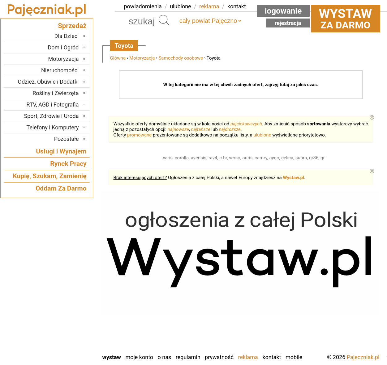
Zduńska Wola (63, 348)
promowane (139, 135)
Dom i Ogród (63, 47)
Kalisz (72, 273)
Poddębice (66, 298)
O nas (164, 357)
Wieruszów (66, 340)
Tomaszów (66, 315)
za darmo (345, 18)
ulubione (180, 6)
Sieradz (70, 306)
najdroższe (230, 129)
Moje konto (139, 357)
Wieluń (70, 331)
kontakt (236, 6)
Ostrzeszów (65, 281)
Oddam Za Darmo (61, 188)
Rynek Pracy (68, 163)
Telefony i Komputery (53, 127)
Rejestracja (288, 23)
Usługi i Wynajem (61, 151)
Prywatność (219, 357)
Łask (73, 256)
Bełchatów (67, 248)
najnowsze (178, 129)
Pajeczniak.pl (363, 357)
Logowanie (283, 10)
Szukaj (164, 20)
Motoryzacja (142, 58)
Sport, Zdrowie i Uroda (51, 116)
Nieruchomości (60, 70)
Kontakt (271, 357)
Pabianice (68, 290)
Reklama (248, 357)
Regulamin (188, 357)
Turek (72, 323)
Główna (118, 58)
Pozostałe (66, 139)
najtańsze (200, 129)
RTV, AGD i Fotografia (52, 104)
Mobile (294, 357)
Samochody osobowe (180, 58)
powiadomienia (143, 6)
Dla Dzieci (66, 36)
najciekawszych (246, 124)
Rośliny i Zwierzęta (55, 93)
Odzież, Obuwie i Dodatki (48, 81)
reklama (209, 6)
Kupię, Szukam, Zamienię (49, 176)
